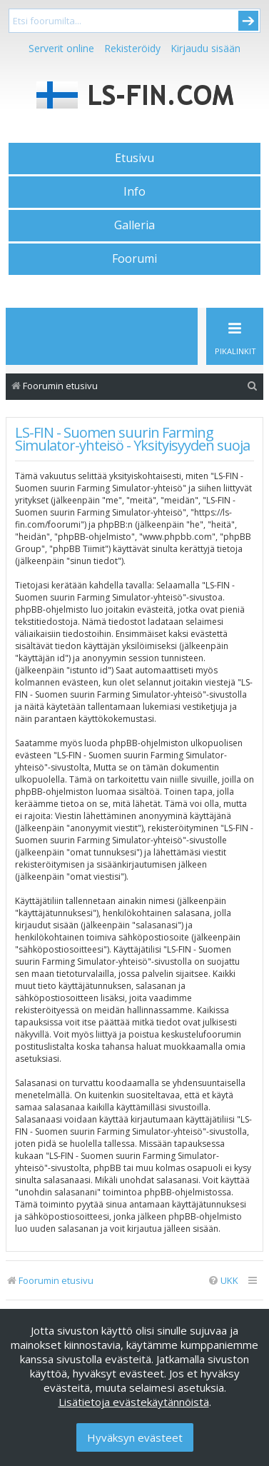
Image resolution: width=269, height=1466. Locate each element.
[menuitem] (252, 386)
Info (134, 191)
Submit (248, 20)
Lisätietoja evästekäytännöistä (134, 1402)
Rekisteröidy (132, 48)
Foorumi (134, 258)
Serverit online (61, 48)
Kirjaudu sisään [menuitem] (205, 48)
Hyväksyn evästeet (135, 1437)
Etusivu (134, 158)
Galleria (134, 225)
